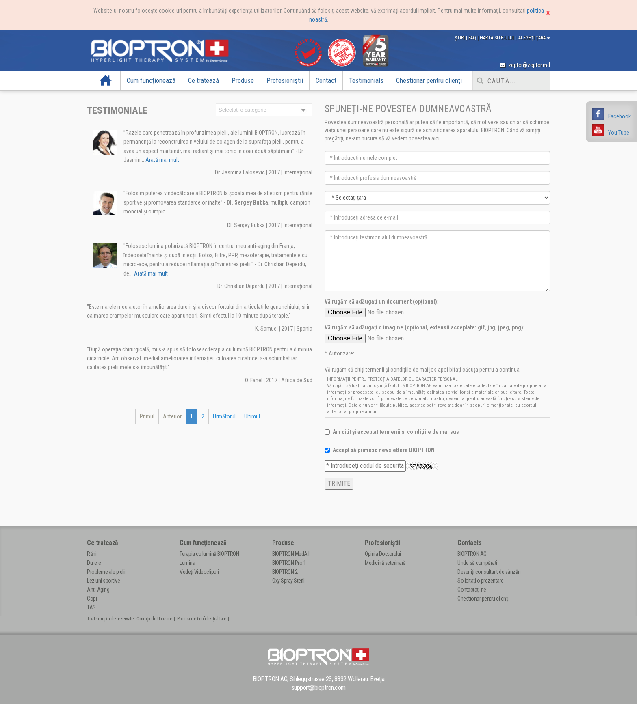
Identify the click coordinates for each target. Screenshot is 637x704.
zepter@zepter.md (525, 65)
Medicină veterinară (385, 563)
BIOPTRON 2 (284, 571)
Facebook (619, 116)
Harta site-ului (497, 38)
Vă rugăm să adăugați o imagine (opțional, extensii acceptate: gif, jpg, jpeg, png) (424, 327)
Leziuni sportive (103, 580)
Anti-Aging (98, 589)
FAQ (472, 38)
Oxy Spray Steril (288, 580)
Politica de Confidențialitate (201, 619)
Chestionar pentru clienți (429, 80)
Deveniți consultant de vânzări (488, 571)
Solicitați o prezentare (480, 580)
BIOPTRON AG (472, 554)
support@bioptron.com (319, 687)
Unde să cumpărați (477, 563)
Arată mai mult (161, 160)
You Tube (618, 132)
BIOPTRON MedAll (291, 554)
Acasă (105, 80)
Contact (326, 80)
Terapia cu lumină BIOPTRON (209, 554)
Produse (243, 80)
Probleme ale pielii (106, 571)
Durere (94, 563)
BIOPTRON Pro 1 (289, 563)
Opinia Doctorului (383, 554)
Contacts (469, 543)
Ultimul (252, 416)
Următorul (224, 416)
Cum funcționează (151, 80)
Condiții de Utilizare (154, 619)
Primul (147, 416)
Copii (92, 598)
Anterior (172, 416)
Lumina (187, 563)
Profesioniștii (284, 80)
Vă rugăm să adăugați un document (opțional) (381, 301)
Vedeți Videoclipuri (199, 571)
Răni (91, 554)
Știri (460, 38)
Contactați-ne (471, 589)
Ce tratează (203, 80)
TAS (91, 607)
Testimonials (366, 80)
